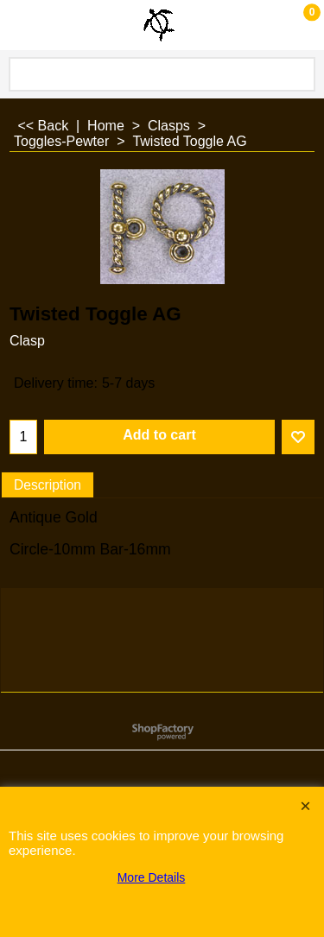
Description (47, 485)
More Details (152, 877)
